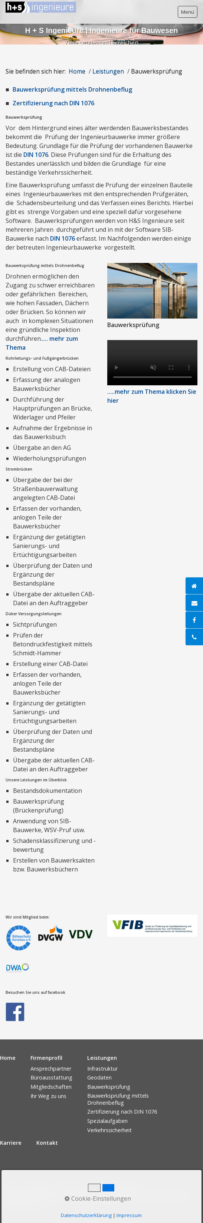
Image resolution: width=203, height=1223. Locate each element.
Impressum (39, 1187)
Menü (187, 12)
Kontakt (68, 1187)
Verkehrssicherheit (109, 1130)
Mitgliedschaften (51, 1086)
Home (77, 71)
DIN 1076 (35, 155)
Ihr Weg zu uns (48, 1096)
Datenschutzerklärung (110, 1187)
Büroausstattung (51, 1077)
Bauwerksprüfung (108, 1086)
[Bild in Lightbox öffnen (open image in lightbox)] (152, 291)
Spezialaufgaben (107, 1120)
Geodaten (99, 1077)
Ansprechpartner (50, 1068)
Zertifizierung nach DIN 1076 (53, 103)
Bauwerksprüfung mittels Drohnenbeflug (72, 89)
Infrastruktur (102, 1068)
